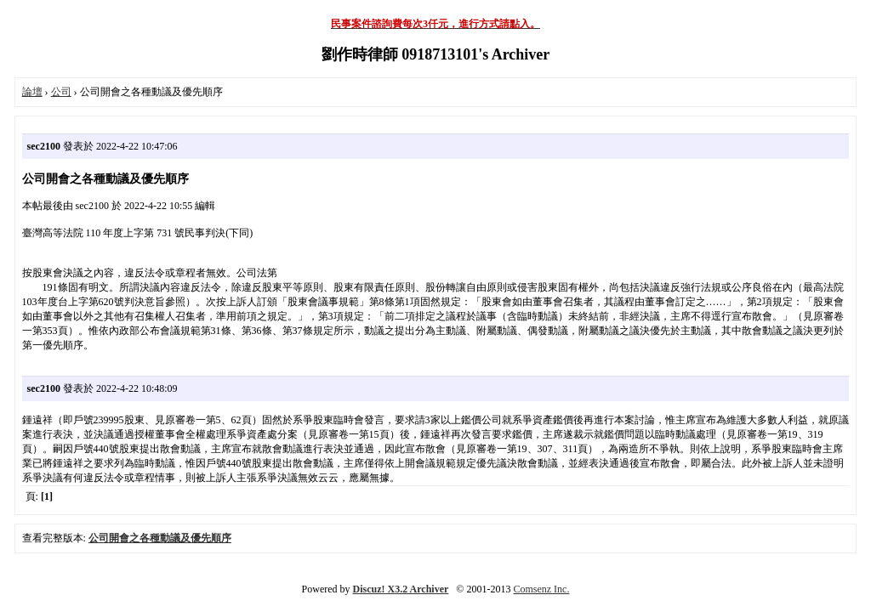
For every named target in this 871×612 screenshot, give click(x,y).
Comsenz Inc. (541, 589)
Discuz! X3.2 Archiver (401, 589)
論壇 (32, 92)
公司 (61, 92)
